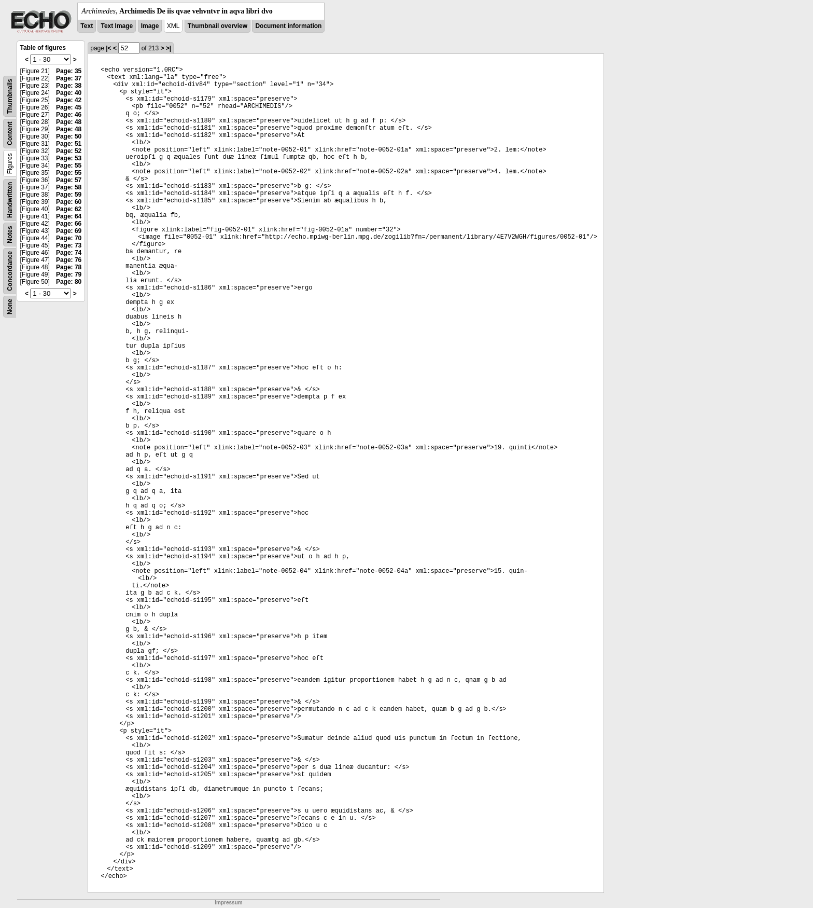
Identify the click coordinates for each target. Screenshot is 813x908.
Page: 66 (68, 223)
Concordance (9, 271)
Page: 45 (68, 107)
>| (168, 48)
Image (150, 26)
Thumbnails (9, 96)
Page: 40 (68, 93)
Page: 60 (68, 201)
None (9, 306)
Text (86, 26)
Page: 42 (68, 100)
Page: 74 (68, 252)
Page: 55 (68, 165)
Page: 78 (68, 267)
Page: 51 (68, 143)
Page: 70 (68, 238)
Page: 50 (68, 136)
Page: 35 (68, 71)
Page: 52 (68, 151)
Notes (9, 234)
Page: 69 (68, 231)
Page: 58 (68, 187)
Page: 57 (68, 180)
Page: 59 (68, 194)
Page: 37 (68, 78)
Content (9, 133)
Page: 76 (68, 260)
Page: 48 (68, 122)
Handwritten (9, 200)
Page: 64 (68, 216)
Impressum (228, 902)
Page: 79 (68, 274)
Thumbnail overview (217, 26)
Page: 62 (68, 209)
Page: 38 (68, 85)
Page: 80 (68, 281)
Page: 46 (68, 114)
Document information (288, 26)
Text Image (117, 26)
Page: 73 (68, 245)
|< (108, 48)
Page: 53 (68, 158)
